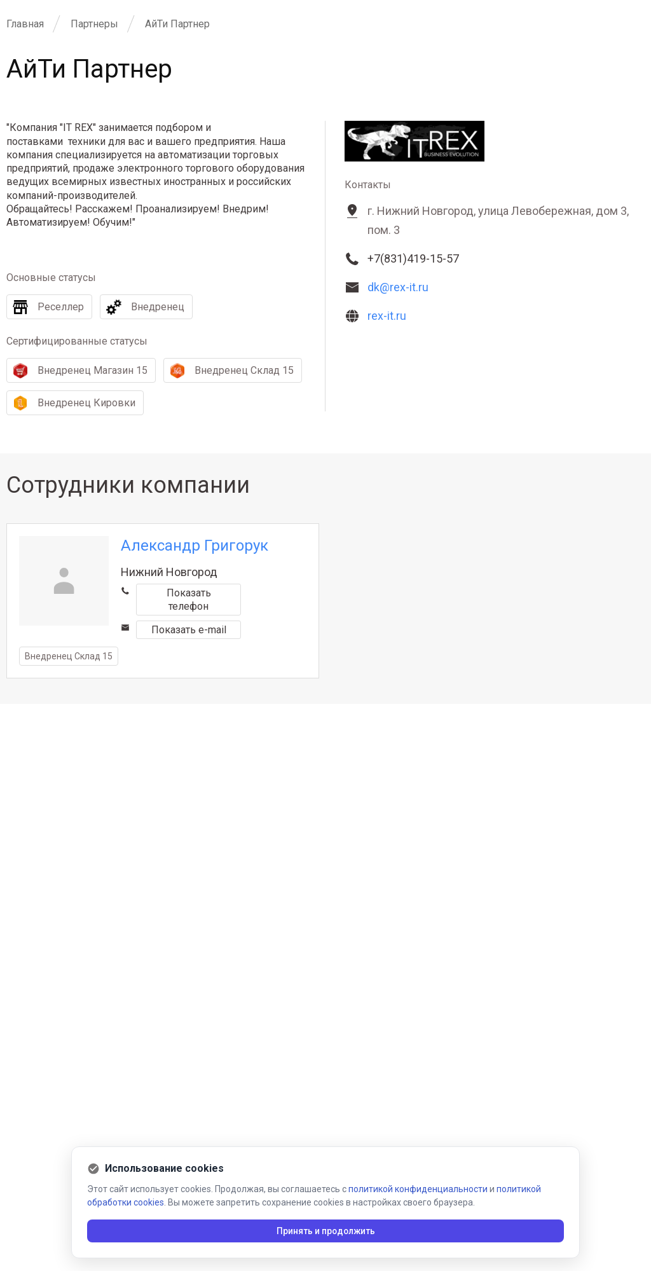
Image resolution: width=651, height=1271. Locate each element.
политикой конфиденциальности (418, 1189)
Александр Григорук (194, 545)
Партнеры (94, 24)
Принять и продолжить (325, 1231)
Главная (25, 24)
